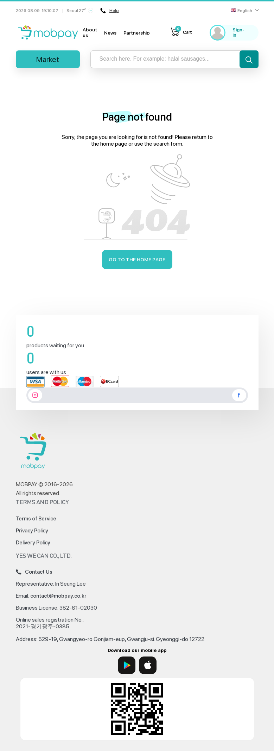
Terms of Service (36, 518)
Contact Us (34, 572)
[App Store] (148, 665)
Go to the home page (137, 259)
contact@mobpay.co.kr (58, 596)
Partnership (136, 33)
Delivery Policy (33, 542)
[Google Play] (126, 665)
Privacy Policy (32, 530)
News (110, 33)
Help (109, 10)
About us (90, 32)
